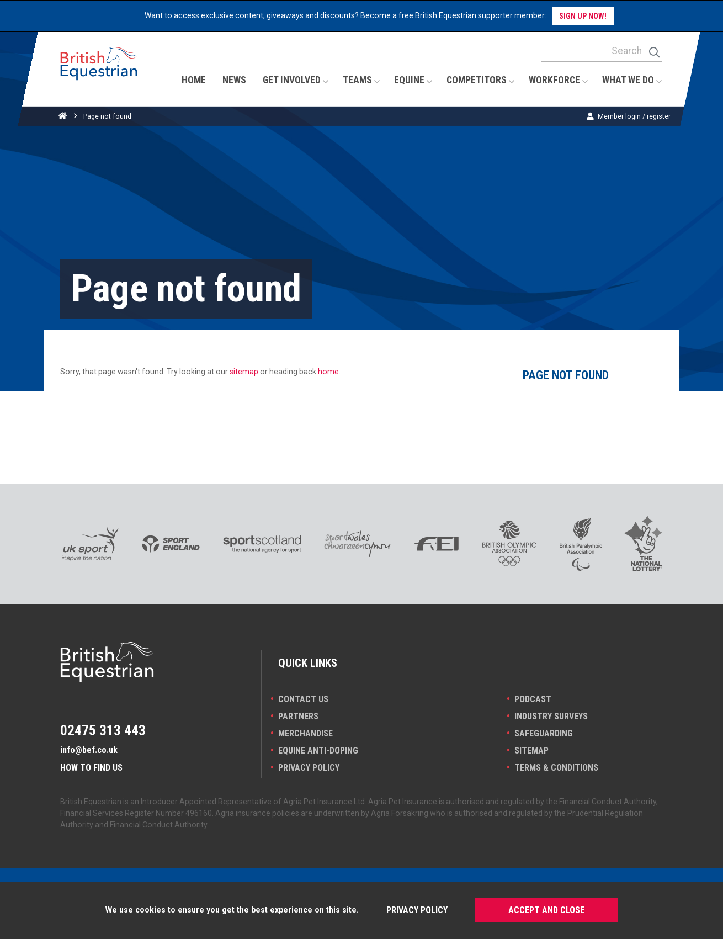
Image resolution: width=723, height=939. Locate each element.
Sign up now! (583, 16)
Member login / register (634, 116)
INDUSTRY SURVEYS (551, 716)
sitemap (244, 371)
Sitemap (531, 750)
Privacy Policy (308, 767)
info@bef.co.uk (89, 750)
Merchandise (305, 733)
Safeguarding (543, 733)
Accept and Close (546, 910)
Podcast (532, 699)
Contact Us (303, 699)
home (328, 371)
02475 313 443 (103, 730)
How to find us (91, 767)
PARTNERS (298, 716)
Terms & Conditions (556, 767)
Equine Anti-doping (318, 750)
